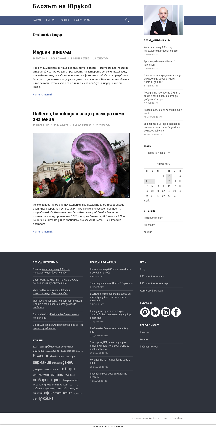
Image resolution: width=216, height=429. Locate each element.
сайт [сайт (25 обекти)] (65, 389)
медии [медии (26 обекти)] (67, 375)
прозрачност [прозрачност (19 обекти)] (51, 385)
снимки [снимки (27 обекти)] (37, 393)
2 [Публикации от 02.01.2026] (169, 176)
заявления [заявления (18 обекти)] (55, 370)
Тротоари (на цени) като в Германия (111, 283)
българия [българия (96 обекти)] (42, 356)
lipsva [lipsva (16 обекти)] (70, 347)
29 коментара (100, 59)
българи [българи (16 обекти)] (79, 351)
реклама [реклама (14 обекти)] (57, 389)
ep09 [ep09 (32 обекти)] (48, 346)
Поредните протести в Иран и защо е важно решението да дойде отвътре (162, 96)
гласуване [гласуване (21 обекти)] (57, 363)
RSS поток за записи (152, 276)
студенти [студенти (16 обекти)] (77, 393)
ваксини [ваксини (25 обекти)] (57, 357)
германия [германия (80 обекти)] (42, 363)
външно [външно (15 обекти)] (65, 357)
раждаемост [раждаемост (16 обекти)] (48, 389)
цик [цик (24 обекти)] (35, 399)
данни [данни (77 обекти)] (67, 363)
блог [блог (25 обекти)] (63, 351)
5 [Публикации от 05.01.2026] (146, 181)
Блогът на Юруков (62, 7)
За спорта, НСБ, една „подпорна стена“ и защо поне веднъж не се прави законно (162, 127)
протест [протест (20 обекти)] (63, 385)
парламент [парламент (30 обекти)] (71, 380)
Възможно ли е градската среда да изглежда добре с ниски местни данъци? (162, 78)
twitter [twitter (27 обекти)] (56, 351)
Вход (142, 269)
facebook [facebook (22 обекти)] (55, 347)
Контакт (51, 20)
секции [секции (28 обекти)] (73, 388)
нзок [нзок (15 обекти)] (73, 375)
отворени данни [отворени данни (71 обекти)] (48, 380)
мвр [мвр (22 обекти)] (61, 375)
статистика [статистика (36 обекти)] (62, 393)
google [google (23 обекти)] (64, 347)
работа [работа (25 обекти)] (37, 389)
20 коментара (103, 126)
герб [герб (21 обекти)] (72, 357)
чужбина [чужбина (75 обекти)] (46, 399)
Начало (37, 20)
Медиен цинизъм (52, 53)
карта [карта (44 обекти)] (54, 374)
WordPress (154, 418)
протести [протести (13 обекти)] (73, 385)
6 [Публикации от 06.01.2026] (152, 181)
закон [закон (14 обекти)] (47, 370)
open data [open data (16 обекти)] (49, 351)
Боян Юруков (58, 59)
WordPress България (151, 291)
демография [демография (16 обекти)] (38, 370)
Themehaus (177, 418)
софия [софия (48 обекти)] (47, 393)
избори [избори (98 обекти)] (68, 369)
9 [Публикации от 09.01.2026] (169, 181)
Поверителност (83, 20)
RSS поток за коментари (154, 283)
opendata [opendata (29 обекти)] (38, 351)
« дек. (147, 200)
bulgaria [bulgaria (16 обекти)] (36, 347)
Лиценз (65, 20)
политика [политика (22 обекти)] (38, 385)
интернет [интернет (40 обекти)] (41, 374)
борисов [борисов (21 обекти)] (71, 351)
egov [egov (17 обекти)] (42, 347)
